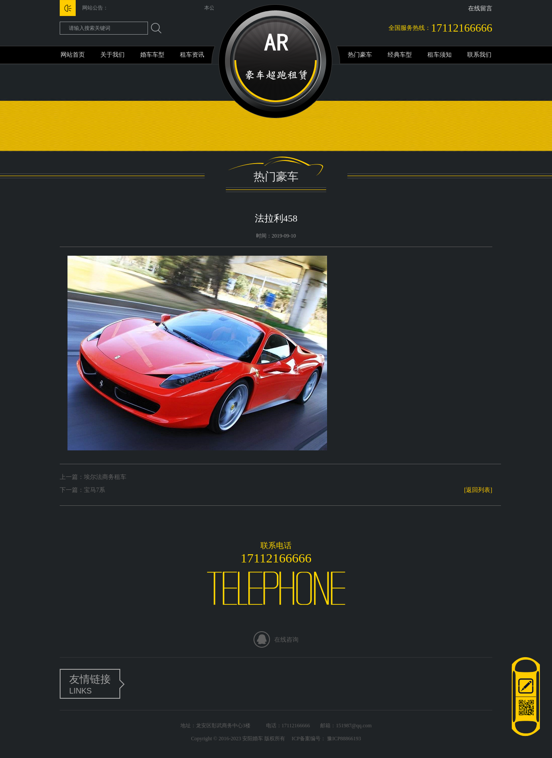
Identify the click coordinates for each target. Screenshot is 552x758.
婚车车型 (152, 54)
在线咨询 (286, 639)
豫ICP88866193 (343, 739)
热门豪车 (360, 54)
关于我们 (112, 54)
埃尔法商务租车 (105, 477)
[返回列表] (478, 490)
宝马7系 (94, 490)
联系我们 (479, 54)
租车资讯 (192, 54)
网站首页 (73, 54)
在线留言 (480, 8)
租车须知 (439, 54)
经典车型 (400, 54)
